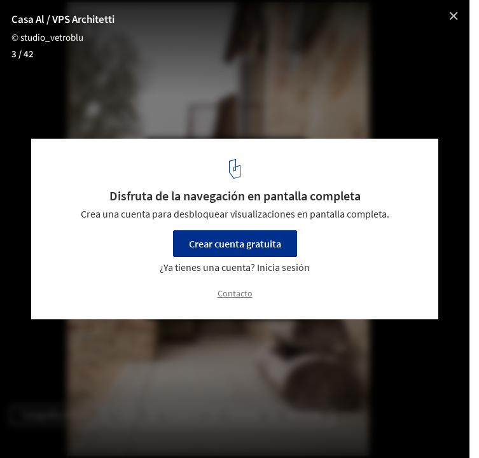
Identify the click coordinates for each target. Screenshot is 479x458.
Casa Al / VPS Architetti (63, 19)
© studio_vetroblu (47, 38)
